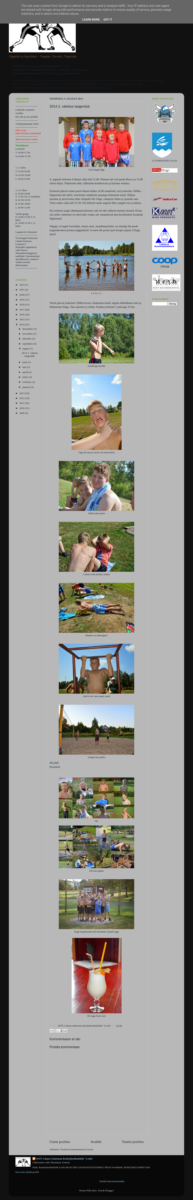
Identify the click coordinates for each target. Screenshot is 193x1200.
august (26, 348)
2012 (22, 398)
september (28, 343)
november (27, 333)
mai (24, 367)
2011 (22, 403)
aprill (25, 372)
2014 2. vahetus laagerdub (30, 354)
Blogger (109, 1190)
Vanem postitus (133, 1142)
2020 (22, 294)
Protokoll (55, 766)
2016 (22, 314)
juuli (25, 362)
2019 (22, 299)
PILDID (54, 762)
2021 (22, 289)
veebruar (27, 382)
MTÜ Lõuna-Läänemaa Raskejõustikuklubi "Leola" (64, 1158)
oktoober (27, 338)
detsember (28, 328)
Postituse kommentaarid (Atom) (77, 1149)
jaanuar (26, 387)
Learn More (91, 19)
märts (25, 377)
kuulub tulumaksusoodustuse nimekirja (91, 87)
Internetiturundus (115, 1181)
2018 (22, 304)
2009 (22, 413)
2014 (22, 324)
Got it (107, 19)
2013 (22, 393)
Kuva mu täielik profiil (27, 1172)
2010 (22, 408)
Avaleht (95, 1142)
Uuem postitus (59, 1142)
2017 (22, 309)
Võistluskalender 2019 (26, 123)
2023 (22, 284)
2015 (22, 319)
